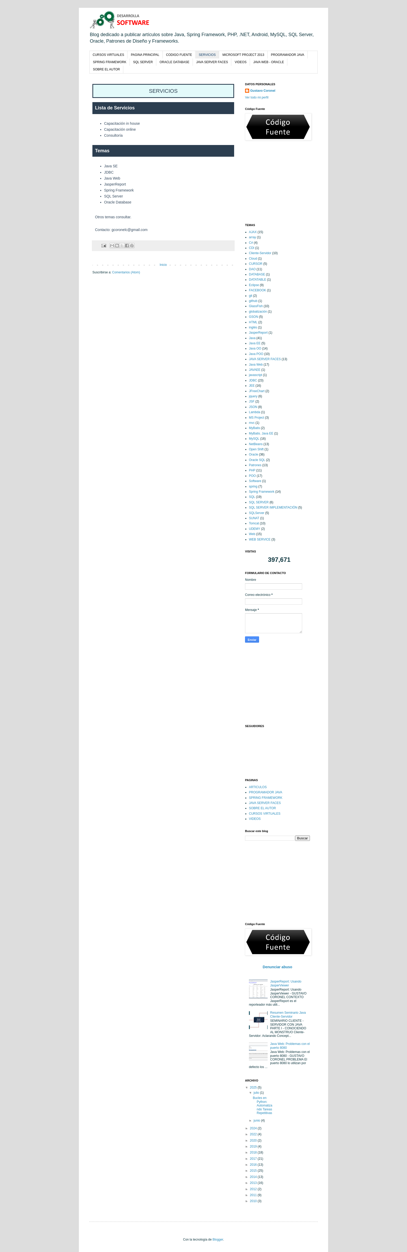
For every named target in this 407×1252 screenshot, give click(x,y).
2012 (254, 1189)
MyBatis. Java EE (261, 433)
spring (253, 486)
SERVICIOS (207, 55)
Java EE (255, 343)
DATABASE (257, 274)
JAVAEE (254, 370)
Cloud (253, 258)
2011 (254, 1195)
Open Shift (256, 449)
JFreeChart (256, 391)
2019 (254, 1146)
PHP (252, 470)
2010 (254, 1201)
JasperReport (258, 332)
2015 (254, 1170)
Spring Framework (261, 491)
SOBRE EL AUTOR (106, 69)
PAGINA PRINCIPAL (145, 55)
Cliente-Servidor (260, 253)
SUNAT (254, 518)
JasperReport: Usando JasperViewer (285, 983)
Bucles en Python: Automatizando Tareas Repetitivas (262, 1105)
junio (257, 1120)
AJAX (253, 232)
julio (257, 1093)
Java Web (256, 364)
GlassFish (256, 306)
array (252, 237)
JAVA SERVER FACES (212, 62)
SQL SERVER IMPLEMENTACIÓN (273, 507)
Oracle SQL (257, 460)
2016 (254, 1165)
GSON (253, 317)
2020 (254, 1140)
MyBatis (254, 428)
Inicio (163, 265)
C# (251, 243)
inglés (253, 327)
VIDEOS (240, 62)
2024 (254, 1128)
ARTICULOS (258, 787)
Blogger (218, 1239)
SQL (252, 497)
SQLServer (256, 513)
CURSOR (255, 264)
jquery (253, 396)
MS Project (256, 417)
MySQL (254, 438)
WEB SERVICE (259, 539)
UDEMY (254, 529)
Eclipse (254, 285)
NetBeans (256, 444)
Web (252, 534)
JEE (252, 385)
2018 (254, 1152)
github (253, 301)
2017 (254, 1159)
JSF (251, 401)
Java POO (256, 354)
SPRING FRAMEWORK (109, 62)
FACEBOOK (257, 290)
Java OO (255, 348)
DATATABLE (257, 279)
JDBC (253, 380)
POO (252, 476)
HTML (253, 322)
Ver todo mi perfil (256, 97)
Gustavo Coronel (262, 91)
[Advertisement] (284, 181)
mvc (252, 423)
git (250, 296)
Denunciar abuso (277, 967)
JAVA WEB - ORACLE (268, 62)
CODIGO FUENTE (179, 55)
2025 (254, 1087)
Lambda (254, 412)
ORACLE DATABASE (174, 62)
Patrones (255, 465)
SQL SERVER (143, 62)
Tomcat (254, 523)
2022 (254, 1134)
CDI (251, 248)
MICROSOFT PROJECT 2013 (243, 55)
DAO (252, 269)
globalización (258, 311)
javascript (255, 375)
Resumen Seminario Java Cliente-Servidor (288, 1014)
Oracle (253, 454)
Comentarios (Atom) (126, 272)
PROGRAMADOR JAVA (287, 55)
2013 (254, 1183)
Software (255, 481)
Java (252, 338)
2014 (254, 1177)
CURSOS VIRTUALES (108, 55)
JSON (253, 407)
